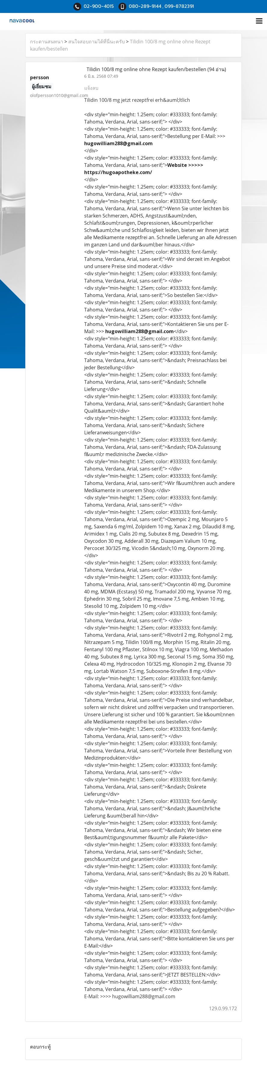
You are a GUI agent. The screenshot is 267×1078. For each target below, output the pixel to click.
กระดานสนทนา (46, 41)
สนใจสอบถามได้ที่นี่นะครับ (96, 41)
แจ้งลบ (91, 88)
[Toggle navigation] (259, 21)
